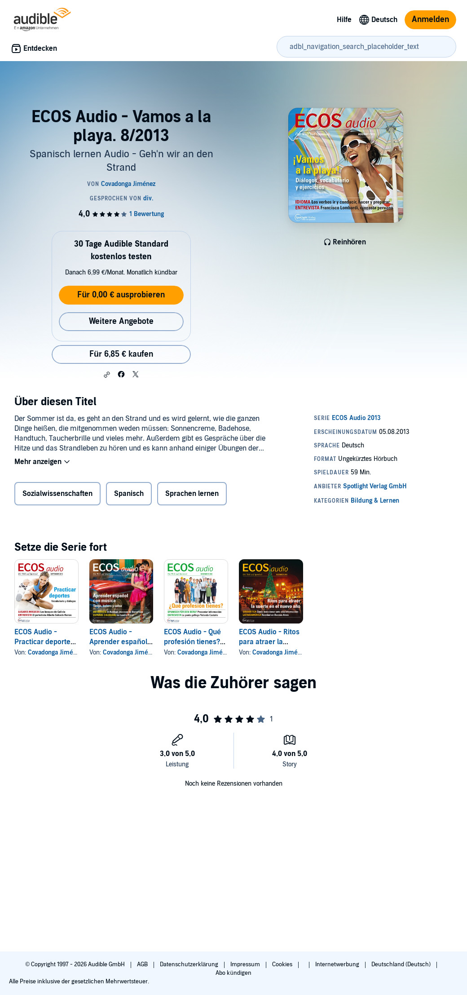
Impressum (245, 964)
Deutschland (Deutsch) (401, 964)
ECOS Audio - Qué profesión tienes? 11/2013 (192, 642)
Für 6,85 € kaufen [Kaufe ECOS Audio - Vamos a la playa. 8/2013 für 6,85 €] (121, 354)
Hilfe (344, 19)
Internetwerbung (338, 964)
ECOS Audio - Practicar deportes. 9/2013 (45, 642)
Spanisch (129, 493)
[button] (106, 374)
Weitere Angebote (121, 321)
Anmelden (430, 19)
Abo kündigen (233, 973)
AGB (143, 964)
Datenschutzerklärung (190, 964)
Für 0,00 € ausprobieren (121, 295)
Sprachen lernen (192, 493)
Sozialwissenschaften (57, 493)
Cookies (283, 964)
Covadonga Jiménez (55, 652)
